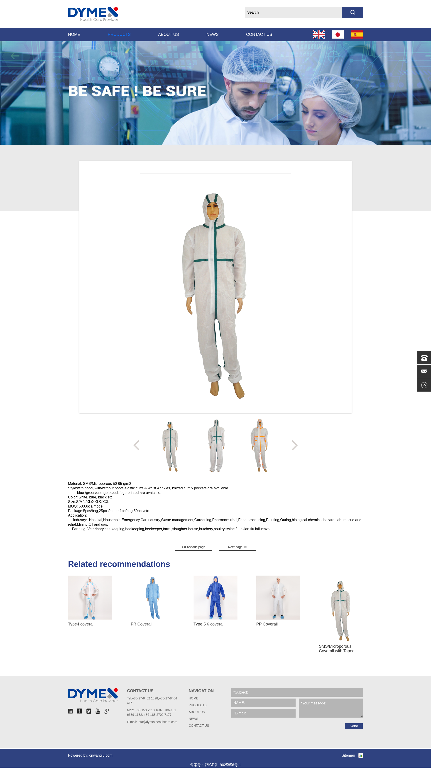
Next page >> (237, 547)
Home (74, 34)
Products (119, 34)
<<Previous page (193, 547)
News (212, 34)
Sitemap (348, 755)
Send (354, 726)
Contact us (259, 34)
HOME (193, 698)
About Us (168, 34)
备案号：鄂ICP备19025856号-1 (215, 765)
